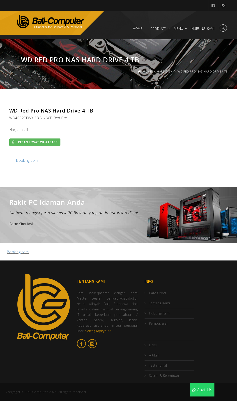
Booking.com (27, 160)
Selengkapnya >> (98, 331)
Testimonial (158, 365)
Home (138, 28)
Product (158, 28)
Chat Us (202, 389)
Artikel (154, 355)
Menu (178, 28)
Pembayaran (158, 323)
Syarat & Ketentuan (164, 375)
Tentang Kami (159, 303)
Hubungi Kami (202, 28)
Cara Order (157, 293)
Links (153, 345)
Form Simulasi (21, 223)
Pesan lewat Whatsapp (35, 142)
